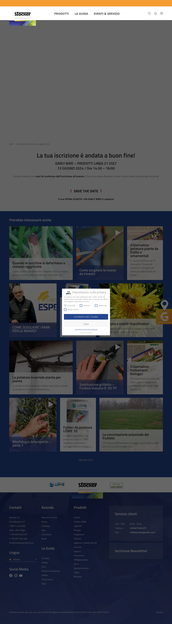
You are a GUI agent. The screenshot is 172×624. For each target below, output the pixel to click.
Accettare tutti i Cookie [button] (86, 316)
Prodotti (61, 13)
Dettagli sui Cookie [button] (86, 332)
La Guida (81, 13)
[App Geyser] (124, 3)
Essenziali (69, 305)
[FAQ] (158, 3)
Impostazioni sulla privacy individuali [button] (86, 329)
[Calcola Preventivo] (102, 3)
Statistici (85, 305)
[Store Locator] (144, 3)
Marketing (100, 305)
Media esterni (71, 309)
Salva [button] (86, 323)
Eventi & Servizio (107, 13)
